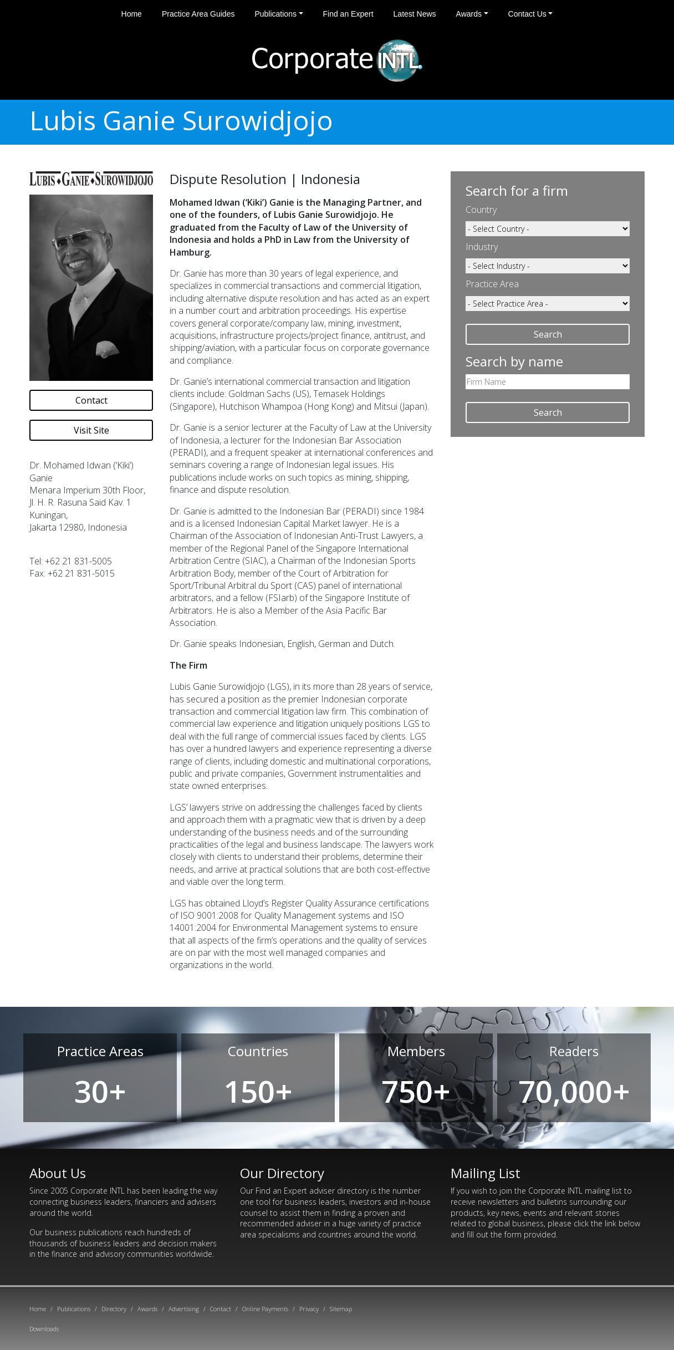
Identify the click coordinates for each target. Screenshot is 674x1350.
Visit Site (91, 430)
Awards (469, 13)
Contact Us (527, 13)
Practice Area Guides (198, 13)
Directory (113, 1309)
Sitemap (341, 1309)
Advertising (183, 1309)
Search (548, 334)
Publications (275, 13)
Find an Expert (348, 13)
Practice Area (492, 284)
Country (481, 209)
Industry (482, 247)
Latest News (415, 13)
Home (131, 13)
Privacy (309, 1309)
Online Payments (265, 1309)
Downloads (44, 1328)
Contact (91, 400)
